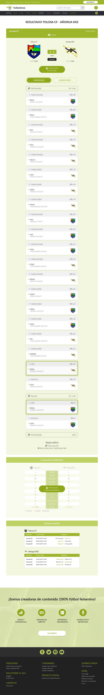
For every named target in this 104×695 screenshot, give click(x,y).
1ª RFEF (21, 13)
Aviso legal (85, 674)
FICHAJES (64, 13)
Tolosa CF (33, 42)
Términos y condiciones (89, 681)
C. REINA (48, 13)
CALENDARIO (56, 13)
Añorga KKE (70, 42)
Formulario (9, 686)
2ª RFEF (28, 13)
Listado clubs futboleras (49, 666)
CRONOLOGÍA (39, 80)
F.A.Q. (83, 683)
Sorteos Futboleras (48, 670)
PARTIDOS (41, 13)
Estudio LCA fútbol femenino (51, 678)
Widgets (8, 676)
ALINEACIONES (65, 80)
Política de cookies (87, 678)
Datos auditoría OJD (12, 668)
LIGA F (15, 13)
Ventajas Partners (47, 668)
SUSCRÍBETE (91, 2)
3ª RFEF (34, 13)
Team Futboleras (87, 666)
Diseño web (10, 678)
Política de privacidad (88, 676)
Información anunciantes (14, 666)
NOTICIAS (8, 13)
